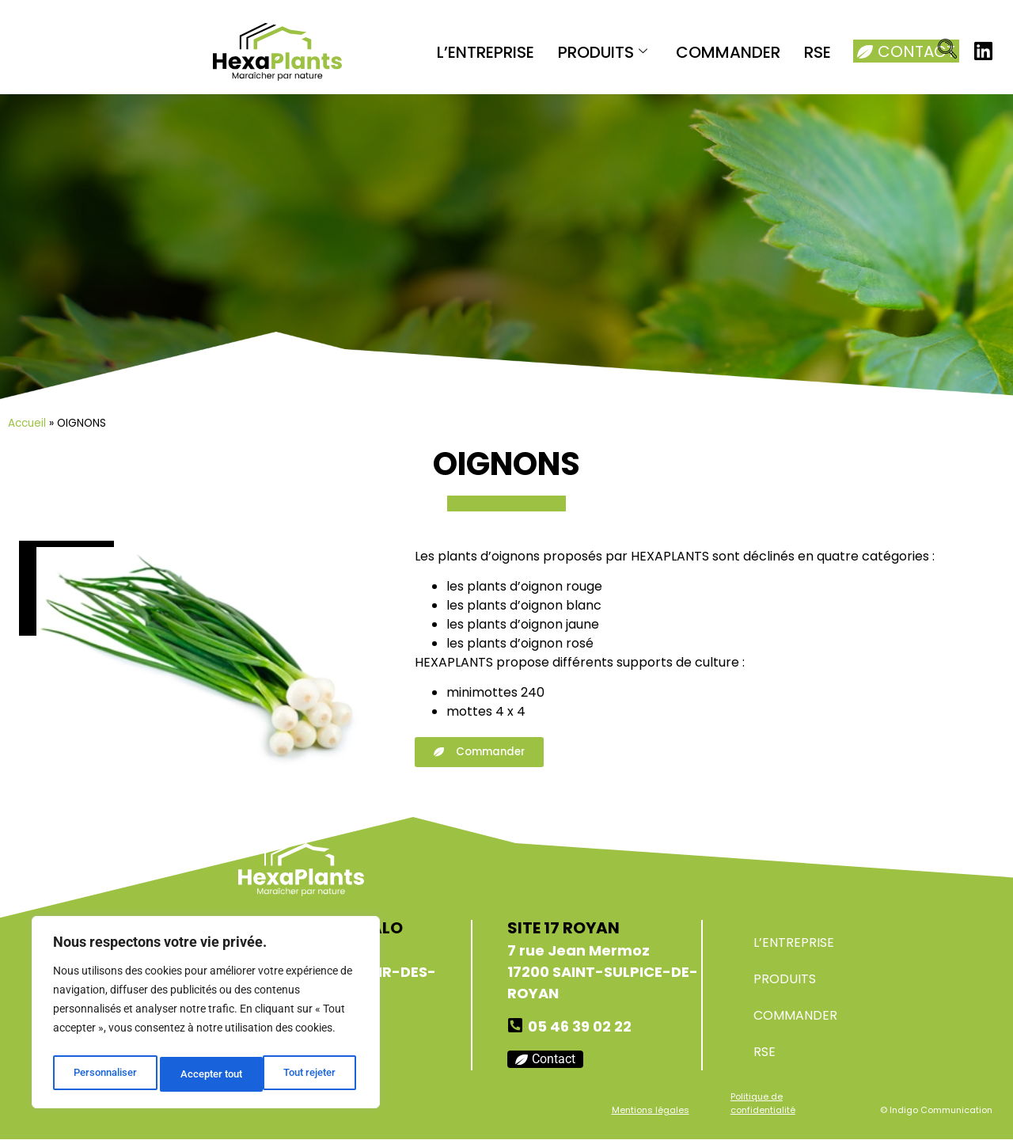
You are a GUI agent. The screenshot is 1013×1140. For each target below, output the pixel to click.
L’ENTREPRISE (485, 52)
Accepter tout (309, 1074)
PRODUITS (602, 52)
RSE (817, 52)
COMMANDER (728, 52)
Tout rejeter (207, 1074)
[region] (206, 1015)
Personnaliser (104, 1074)
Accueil (27, 423)
